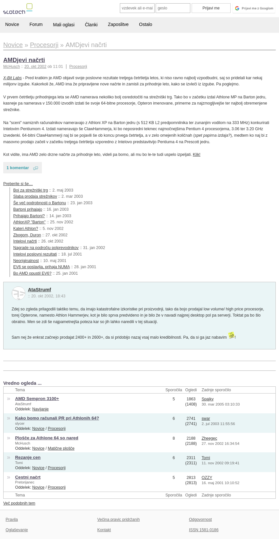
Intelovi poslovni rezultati (35, 254)
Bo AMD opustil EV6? (32, 273)
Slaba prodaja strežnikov (35, 196)
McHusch (22, 443)
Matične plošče (61, 448)
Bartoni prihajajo (27, 209)
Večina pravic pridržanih (118, 519)
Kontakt (104, 530)
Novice (12, 24)
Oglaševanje (17, 530)
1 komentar (17, 167)
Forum (36, 24)
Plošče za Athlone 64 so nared (47, 437)
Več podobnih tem (19, 503)
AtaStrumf (39, 289)
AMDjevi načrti (24, 59)
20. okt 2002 (35, 66)
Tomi (19, 463)
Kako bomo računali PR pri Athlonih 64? (57, 418)
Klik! (196, 154)
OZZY (207, 477)
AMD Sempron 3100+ (37, 398)
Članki (91, 24)
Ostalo (145, 24)
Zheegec (209, 438)
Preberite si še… (18, 184)
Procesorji (78, 66)
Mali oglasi (63, 24)
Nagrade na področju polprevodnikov (46, 247)
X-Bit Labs (12, 78)
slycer (20, 423)
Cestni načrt (28, 477)
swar (206, 418)
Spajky (208, 399)
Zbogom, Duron (27, 235)
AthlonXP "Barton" (29, 222)
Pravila (12, 519)
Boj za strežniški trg (30, 190)
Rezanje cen (28, 457)
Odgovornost (200, 519)
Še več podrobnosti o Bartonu (39, 203)
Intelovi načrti (25, 241)
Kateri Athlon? (25, 228)
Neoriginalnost (26, 260)
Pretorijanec (24, 482)
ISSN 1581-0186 (204, 530)
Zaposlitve (118, 24)
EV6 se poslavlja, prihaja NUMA (41, 267)
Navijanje (40, 409)
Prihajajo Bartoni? (29, 216)
